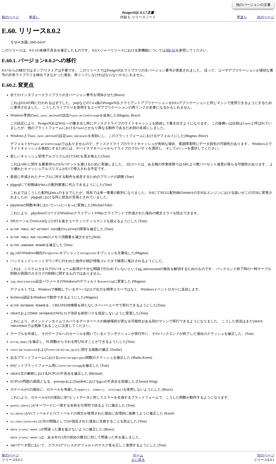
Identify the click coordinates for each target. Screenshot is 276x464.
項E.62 (171, 50)
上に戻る (138, 460)
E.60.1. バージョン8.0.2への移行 (39, 60)
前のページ (10, 17)
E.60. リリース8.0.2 (31, 31)
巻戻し (34, 17)
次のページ (265, 17)
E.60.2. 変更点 (18, 85)
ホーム (138, 455)
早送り (242, 17)
